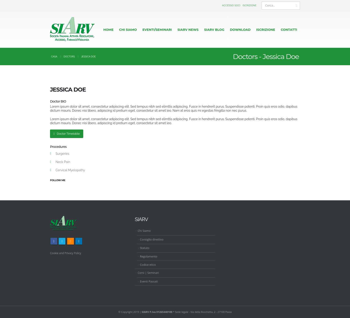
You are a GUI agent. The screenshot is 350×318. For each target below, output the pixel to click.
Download (240, 30)
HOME (108, 30)
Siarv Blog (214, 30)
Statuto (145, 248)
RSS (70, 241)
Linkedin (78, 241)
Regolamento (148, 256)
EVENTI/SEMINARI (157, 30)
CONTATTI (289, 30)
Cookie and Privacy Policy (66, 253)
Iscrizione (250, 5)
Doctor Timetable (67, 133)
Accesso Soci (231, 5)
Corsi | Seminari (148, 273)
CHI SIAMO (128, 30)
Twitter (62, 241)
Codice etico (148, 265)
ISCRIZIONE (265, 30)
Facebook (53, 241)
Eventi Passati (149, 281)
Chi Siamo (144, 231)
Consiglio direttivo (152, 239)
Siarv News (188, 30)
